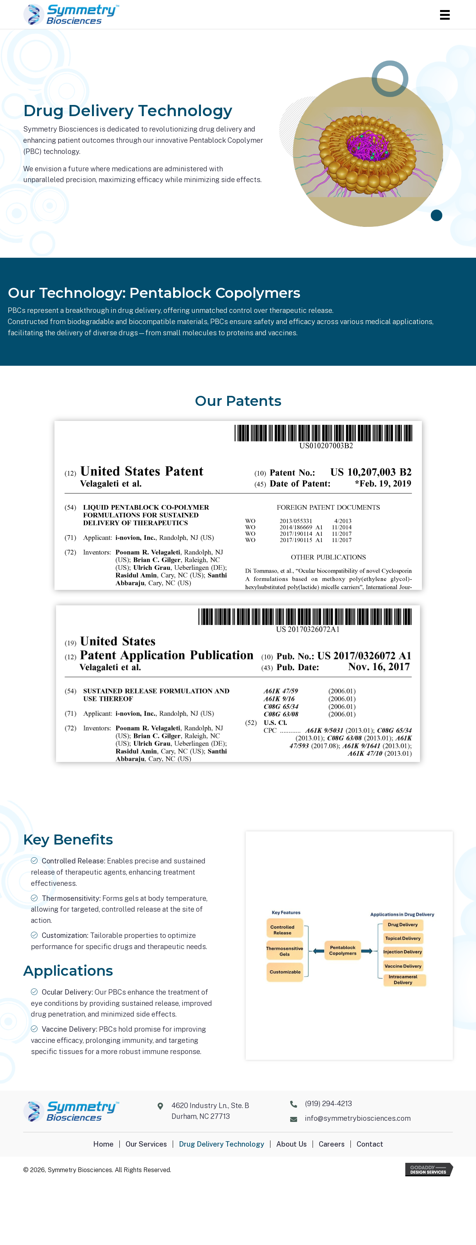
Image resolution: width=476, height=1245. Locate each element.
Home (103, 1144)
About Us (291, 1144)
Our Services (146, 1144)
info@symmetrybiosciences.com (358, 1118)
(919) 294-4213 (328, 1104)
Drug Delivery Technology (221, 1144)
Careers (332, 1144)
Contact (370, 1144)
